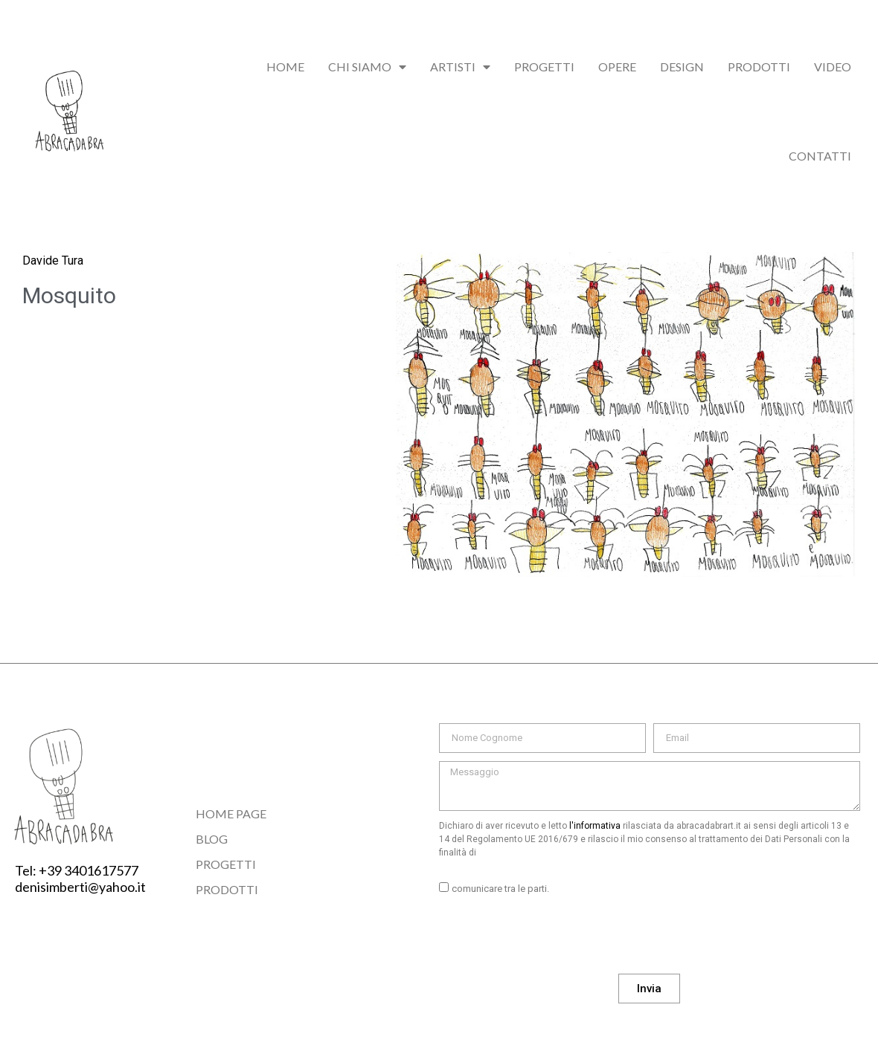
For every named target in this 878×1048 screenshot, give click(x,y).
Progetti (544, 66)
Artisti (460, 67)
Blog (212, 839)
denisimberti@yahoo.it (80, 887)
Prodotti (759, 66)
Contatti (820, 156)
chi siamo (367, 67)
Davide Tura (52, 260)
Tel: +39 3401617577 (76, 870)
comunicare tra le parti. (500, 888)
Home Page (231, 813)
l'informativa (595, 826)
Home (285, 66)
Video (832, 66)
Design (682, 66)
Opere (617, 66)
